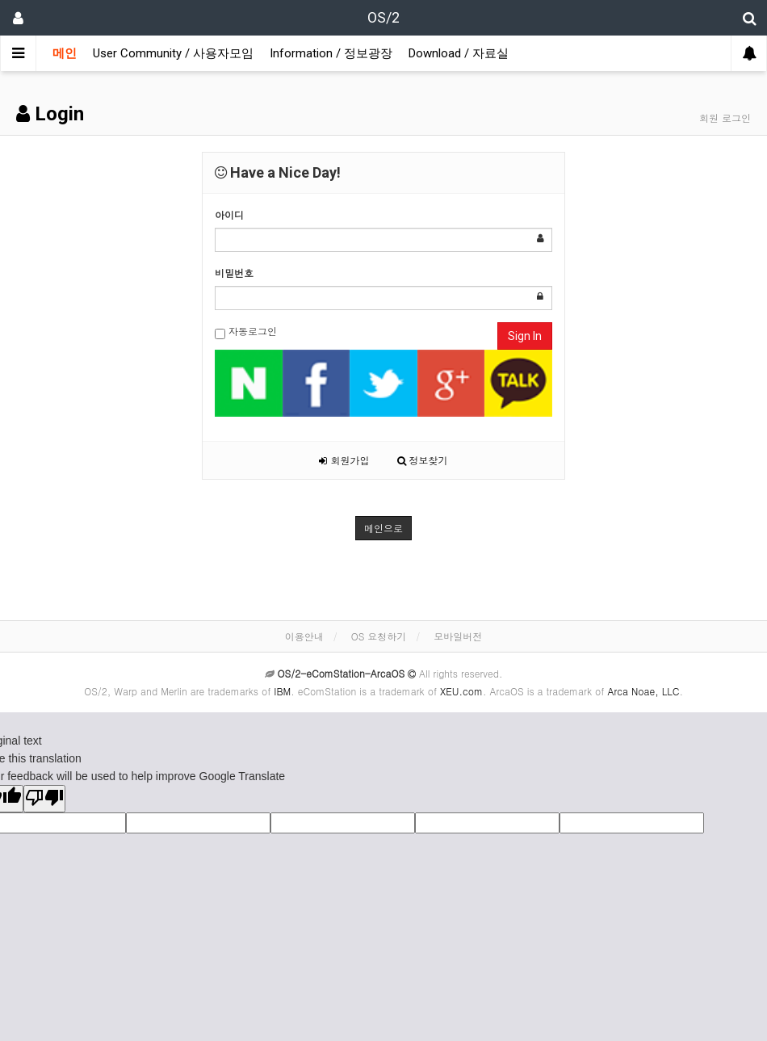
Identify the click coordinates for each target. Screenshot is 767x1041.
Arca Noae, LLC (643, 691)
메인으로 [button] (383, 528)
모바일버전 (458, 636)
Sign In (525, 336)
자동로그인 (246, 331)
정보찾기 (422, 460)
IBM (282, 691)
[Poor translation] (44, 798)
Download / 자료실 (459, 53)
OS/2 (383, 17)
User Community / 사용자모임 (173, 53)
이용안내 (304, 636)
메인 (64, 53)
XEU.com (461, 691)
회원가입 (344, 460)
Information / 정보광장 (331, 53)
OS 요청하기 (379, 636)
